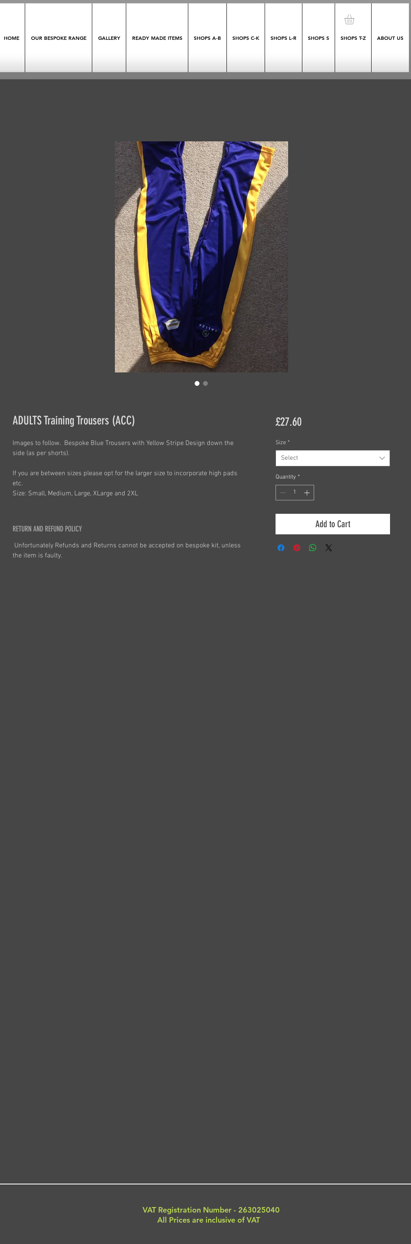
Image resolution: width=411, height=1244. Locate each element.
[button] (355, 19)
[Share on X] (329, 548)
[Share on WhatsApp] (313, 548)
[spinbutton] (294, 492)
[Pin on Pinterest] (297, 548)
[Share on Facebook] (281, 548)
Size (283, 442)
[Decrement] (282, 492)
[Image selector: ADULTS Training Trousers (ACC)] (197, 383)
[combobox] (333, 458)
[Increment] (307, 492)
